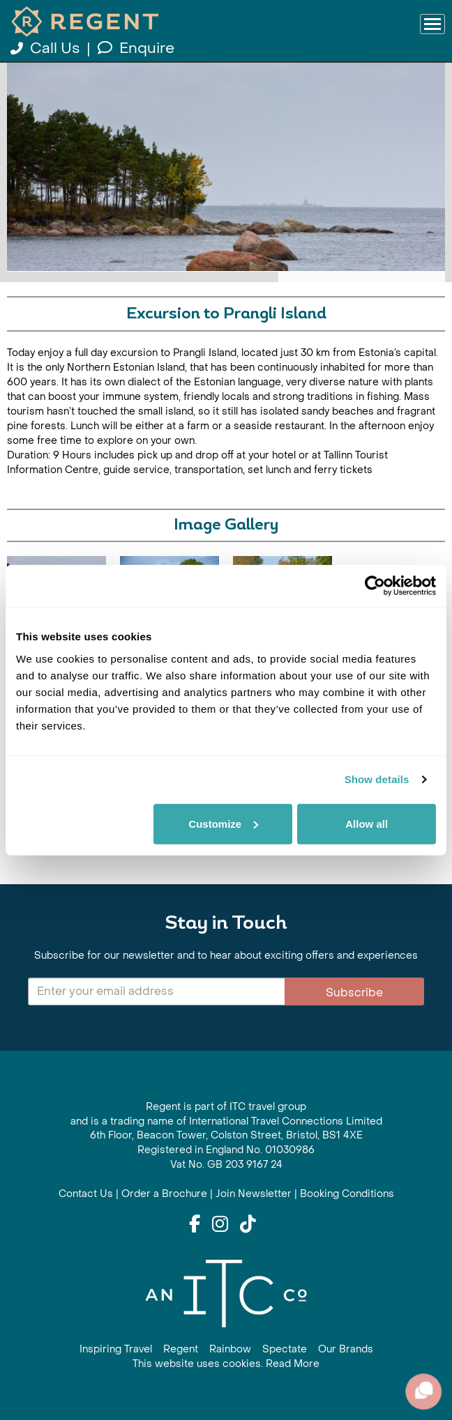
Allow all (366, 823)
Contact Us (86, 1194)
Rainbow (230, 1349)
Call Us (46, 48)
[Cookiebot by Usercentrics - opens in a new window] (375, 586)
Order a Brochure (164, 1194)
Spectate (284, 1349)
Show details (377, 779)
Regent (180, 1349)
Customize (223, 823)
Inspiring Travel (116, 1349)
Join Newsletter (254, 1194)
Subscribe (354, 992)
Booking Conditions (347, 1194)
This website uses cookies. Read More (226, 1364)
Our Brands (345, 1349)
